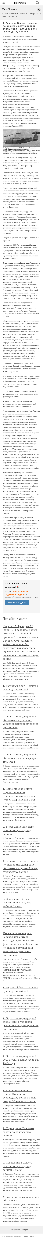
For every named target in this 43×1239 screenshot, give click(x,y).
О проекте (15, 1230)
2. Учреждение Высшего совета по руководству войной (18, 830)
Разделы (25, 1230)
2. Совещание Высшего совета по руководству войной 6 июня (17, 902)
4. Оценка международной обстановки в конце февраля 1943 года (21, 758)
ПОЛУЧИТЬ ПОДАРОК (17, 603)
